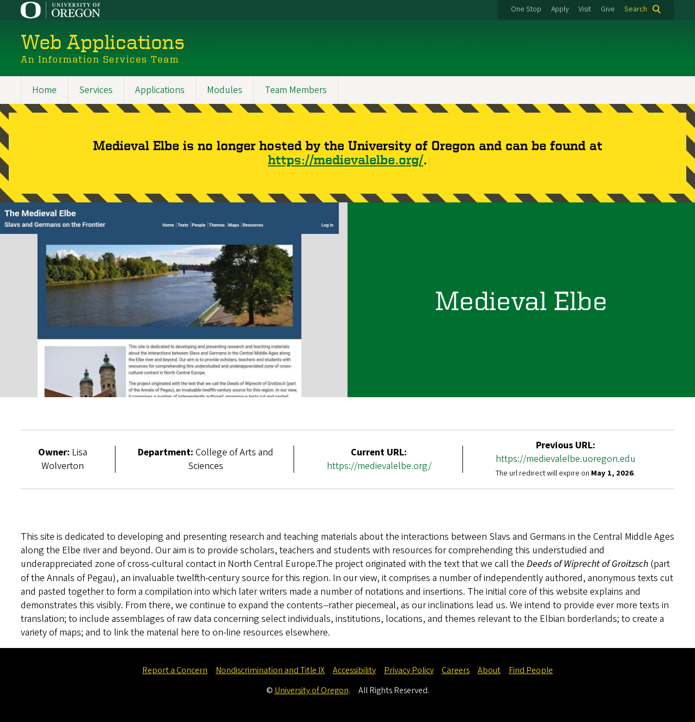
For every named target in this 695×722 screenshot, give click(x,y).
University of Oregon (312, 690)
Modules (224, 90)
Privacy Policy (409, 670)
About (489, 670)
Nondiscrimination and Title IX (270, 670)
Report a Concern (175, 670)
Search (635, 9)
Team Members (296, 90)
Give (608, 9)
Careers (456, 670)
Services (96, 90)
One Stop (526, 9)
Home (44, 90)
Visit (584, 9)
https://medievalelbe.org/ (345, 160)
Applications (160, 90)
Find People (531, 670)
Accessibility (354, 670)
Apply (560, 9)
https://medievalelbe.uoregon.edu (566, 459)
